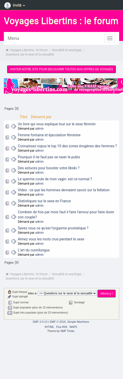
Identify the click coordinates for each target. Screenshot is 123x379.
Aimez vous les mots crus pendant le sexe (51, 239)
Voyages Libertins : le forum (61, 21)
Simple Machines (78, 321)
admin (39, 128)
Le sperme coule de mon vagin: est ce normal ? (55, 179)
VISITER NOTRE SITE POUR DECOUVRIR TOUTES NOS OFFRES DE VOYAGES (61, 69)
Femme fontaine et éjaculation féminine (49, 135)
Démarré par (41, 117)
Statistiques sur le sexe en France (44, 201)
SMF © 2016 (58, 321)
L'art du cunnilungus (34, 250)
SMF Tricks (67, 331)
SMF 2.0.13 (40, 321)
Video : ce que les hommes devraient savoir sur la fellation (64, 190)
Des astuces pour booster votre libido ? (48, 168)
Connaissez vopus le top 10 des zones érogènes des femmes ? (67, 146)
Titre (24, 117)
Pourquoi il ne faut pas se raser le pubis (49, 157)
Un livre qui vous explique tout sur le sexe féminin (56, 124)
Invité (15, 5)
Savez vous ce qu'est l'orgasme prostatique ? (53, 228)
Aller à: (32, 293)
